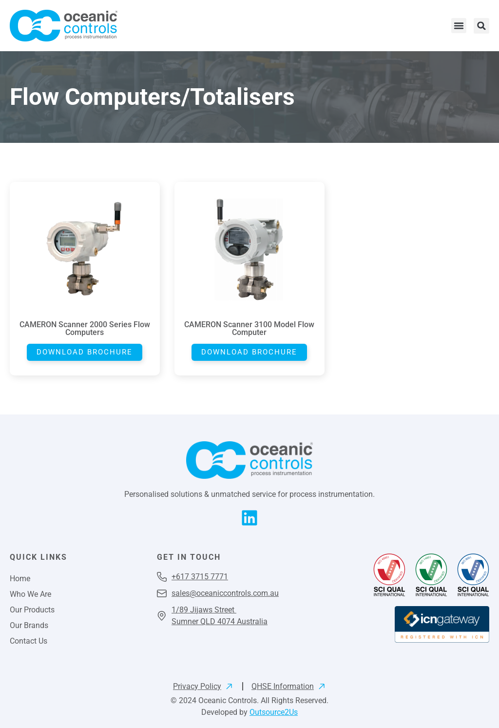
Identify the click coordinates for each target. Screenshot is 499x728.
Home (20, 578)
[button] (459, 26)
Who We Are (30, 594)
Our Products (32, 609)
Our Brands (29, 625)
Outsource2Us (274, 712)
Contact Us (28, 641)
